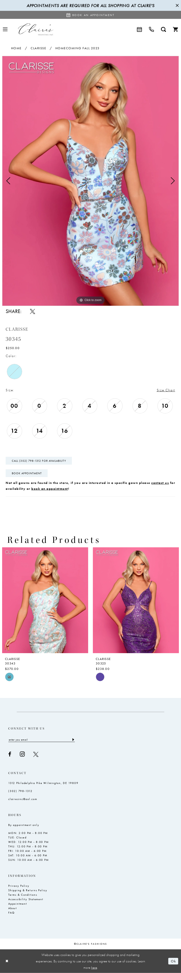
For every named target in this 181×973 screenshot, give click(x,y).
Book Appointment (27, 473)
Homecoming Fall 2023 (77, 48)
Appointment (17, 904)
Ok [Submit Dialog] (173, 961)
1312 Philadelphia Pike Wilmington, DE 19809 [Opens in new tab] (43, 783)
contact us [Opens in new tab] (160, 483)
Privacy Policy (18, 886)
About (12, 908)
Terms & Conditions (22, 895)
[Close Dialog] (7, 961)
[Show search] (163, 29)
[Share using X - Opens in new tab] (32, 311)
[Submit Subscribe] (73, 739)
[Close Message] (177, 5)
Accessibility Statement (25, 899)
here (94, 967)
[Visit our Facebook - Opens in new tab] (9, 754)
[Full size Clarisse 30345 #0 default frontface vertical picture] (90, 181)
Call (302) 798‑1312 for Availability (39, 461)
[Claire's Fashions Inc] (35, 29)
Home (16, 48)
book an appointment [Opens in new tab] (49, 488)
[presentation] (45, 600)
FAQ (11, 913)
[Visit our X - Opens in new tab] (35, 754)
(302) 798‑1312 (20, 791)
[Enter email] (41, 739)
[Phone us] (151, 29)
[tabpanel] (90, 181)
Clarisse (38, 48)
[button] (5, 29)
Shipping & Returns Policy (27, 890)
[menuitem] (5, 29)
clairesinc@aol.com (22, 799)
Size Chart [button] (166, 390)
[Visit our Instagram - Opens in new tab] (22, 754)
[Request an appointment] (90, 15)
